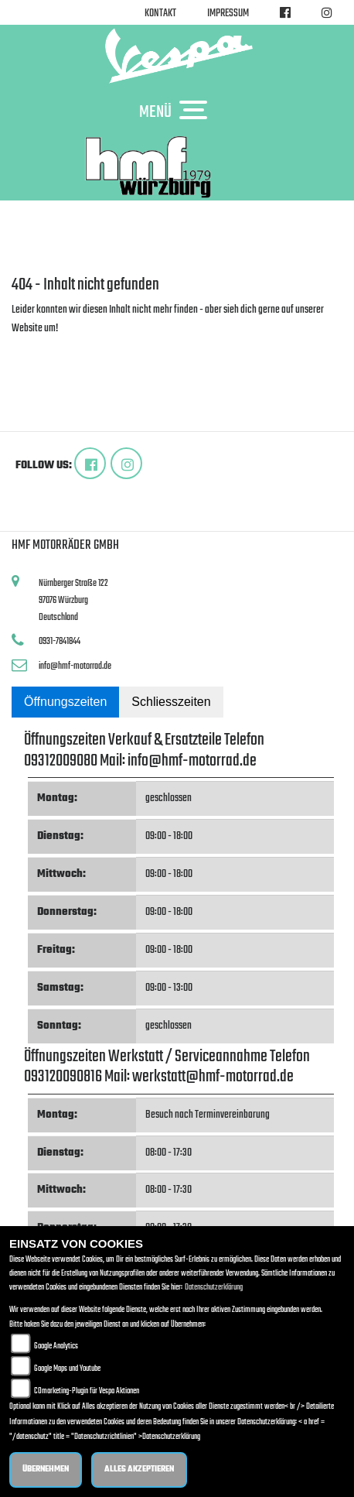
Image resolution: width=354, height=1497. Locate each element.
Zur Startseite (37, 347)
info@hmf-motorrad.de (75, 666)
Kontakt (160, 13)
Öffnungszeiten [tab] (65, 701)
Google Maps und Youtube (67, 1368)
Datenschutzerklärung (214, 1287)
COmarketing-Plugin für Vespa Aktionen (86, 1391)
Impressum (228, 13)
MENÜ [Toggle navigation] (177, 111)
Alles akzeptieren (139, 1469)
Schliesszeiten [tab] (170, 701)
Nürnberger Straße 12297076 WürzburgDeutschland (73, 600)
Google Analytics (56, 1346)
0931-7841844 (59, 641)
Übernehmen (45, 1469)
